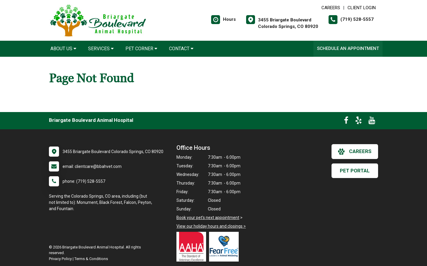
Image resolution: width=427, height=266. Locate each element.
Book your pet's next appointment (207, 217)
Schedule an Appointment (348, 48)
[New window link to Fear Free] (225, 247)
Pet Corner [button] (141, 48)
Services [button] (101, 48)
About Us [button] (63, 48)
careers (355, 151)
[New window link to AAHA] (192, 247)
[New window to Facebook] (346, 121)
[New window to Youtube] (372, 121)
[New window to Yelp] (358, 121)
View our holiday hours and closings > (211, 226)
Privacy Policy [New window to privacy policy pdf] (60, 258)
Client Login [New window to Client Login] (362, 7)
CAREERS (330, 7)
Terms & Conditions (91, 258)
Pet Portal (355, 171)
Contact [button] (181, 48)
